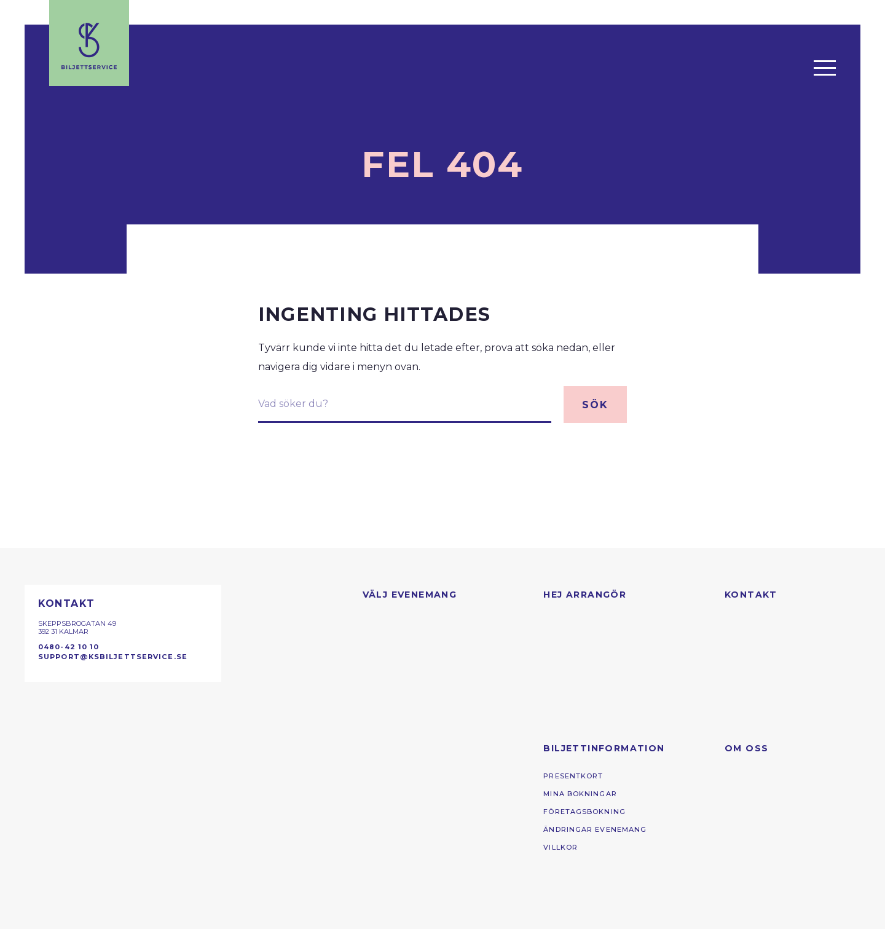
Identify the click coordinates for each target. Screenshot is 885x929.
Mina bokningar (580, 793)
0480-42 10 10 (68, 646)
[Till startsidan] (89, 43)
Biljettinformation (603, 748)
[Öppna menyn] (824, 67)
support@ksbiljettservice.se (112, 656)
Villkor (560, 847)
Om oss (746, 748)
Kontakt (751, 594)
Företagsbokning (584, 811)
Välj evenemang (410, 594)
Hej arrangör (584, 594)
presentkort (573, 776)
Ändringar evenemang (595, 829)
